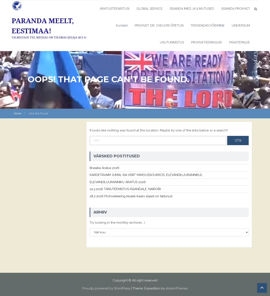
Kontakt (122, 25)
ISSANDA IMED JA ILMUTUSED (192, 9)
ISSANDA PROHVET (235, 9)
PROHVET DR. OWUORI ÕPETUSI (159, 25)
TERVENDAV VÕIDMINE (208, 25)
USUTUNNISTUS (172, 42)
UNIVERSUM (241, 25)
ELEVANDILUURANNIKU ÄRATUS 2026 (118, 182)
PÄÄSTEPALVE (239, 42)
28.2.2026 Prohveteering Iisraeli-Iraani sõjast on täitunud (131, 196)
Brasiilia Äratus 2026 (104, 168)
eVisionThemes (177, 288)
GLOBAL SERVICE (149, 9)
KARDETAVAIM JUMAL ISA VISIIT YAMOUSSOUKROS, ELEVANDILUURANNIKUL (146, 175)
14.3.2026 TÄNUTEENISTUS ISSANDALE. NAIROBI (125, 189)
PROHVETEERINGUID (206, 42)
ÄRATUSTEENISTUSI (114, 9)
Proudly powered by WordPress (106, 288)
